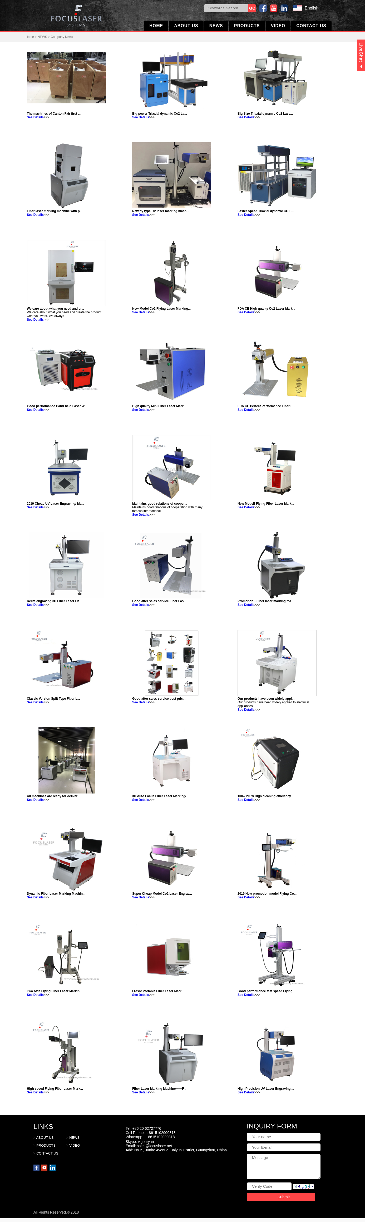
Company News (62, 37)
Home (30, 37)
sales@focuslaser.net (154, 1146)
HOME (156, 25)
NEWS (216, 25)
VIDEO (278, 25)
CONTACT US (311, 25)
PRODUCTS (247, 25)
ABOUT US (186, 25)
